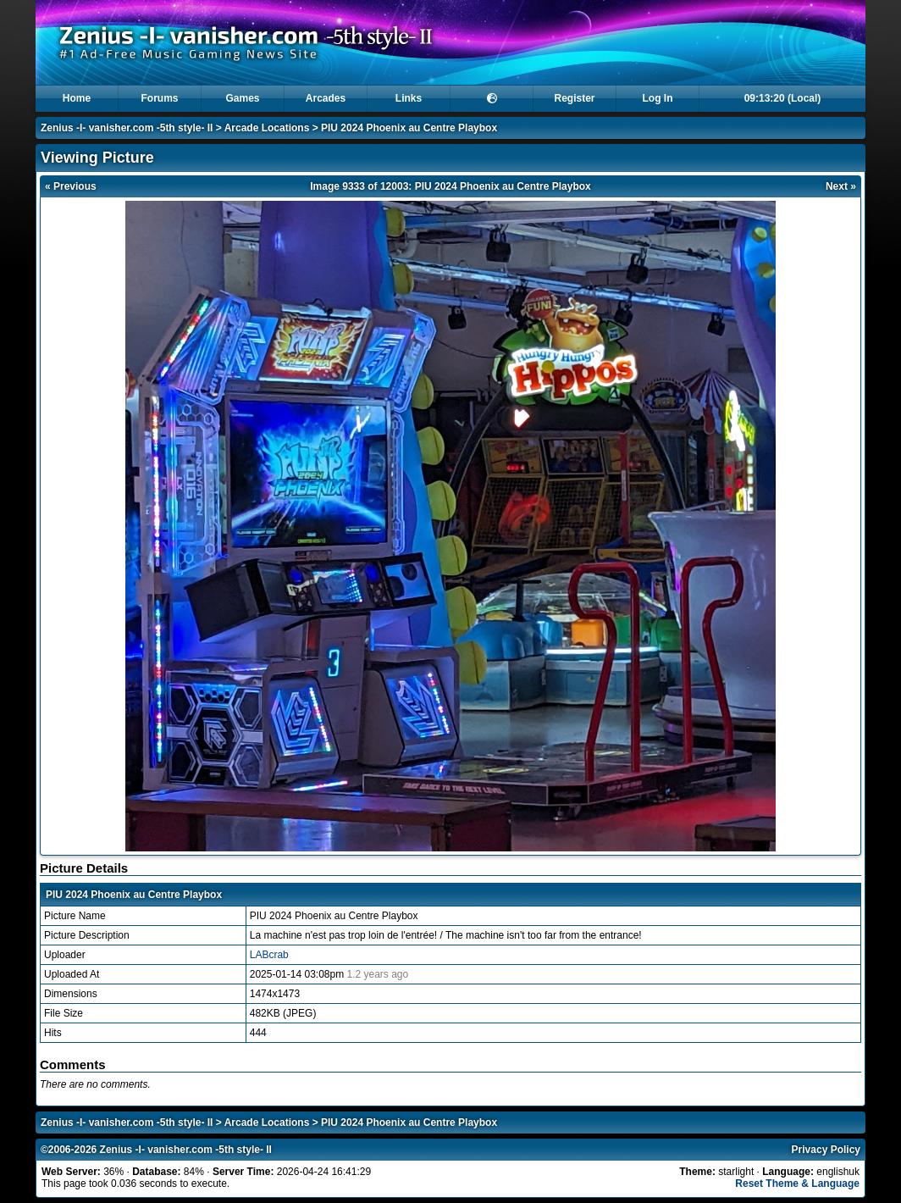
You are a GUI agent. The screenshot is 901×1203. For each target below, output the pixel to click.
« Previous (71, 186)
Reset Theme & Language (797, 1183)
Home (77, 98)
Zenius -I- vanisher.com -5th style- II (127, 128)
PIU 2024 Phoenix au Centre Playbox (409, 128)
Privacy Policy (826, 1150)
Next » (841, 186)
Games (242, 98)
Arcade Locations (267, 128)
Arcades (325, 98)
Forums (159, 98)
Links (408, 98)
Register (574, 98)
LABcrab (269, 955)
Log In (658, 98)
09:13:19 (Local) (782, 98)
